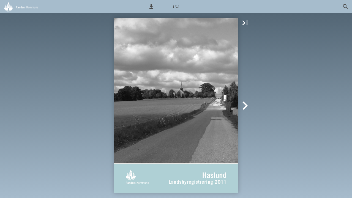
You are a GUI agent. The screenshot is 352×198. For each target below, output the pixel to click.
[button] (151, 6)
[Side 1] (175, 6)
